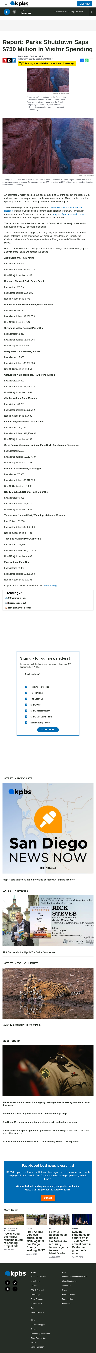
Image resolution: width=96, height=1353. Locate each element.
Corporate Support (38, 1325)
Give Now (85, 3)
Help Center (67, 1304)
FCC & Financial (37, 1290)
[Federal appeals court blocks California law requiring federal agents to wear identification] (59, 1219)
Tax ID (33, 1343)
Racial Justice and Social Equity (11, 1229)
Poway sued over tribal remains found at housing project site (13, 1240)
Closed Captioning (69, 1281)
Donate (48, 1197)
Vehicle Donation (37, 1347)
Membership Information (40, 1334)
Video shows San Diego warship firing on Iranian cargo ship (34, 1113)
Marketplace (25, 13)
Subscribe (48, 729)
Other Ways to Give (38, 1338)
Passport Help (67, 1299)
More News (12, 1210)
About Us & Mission (38, 1277)
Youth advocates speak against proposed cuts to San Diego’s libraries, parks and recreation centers (45, 1132)
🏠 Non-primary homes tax (18, 608)
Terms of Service (37, 1313)
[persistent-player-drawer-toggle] (92, 12)
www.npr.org (50, 585)
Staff (32, 1308)
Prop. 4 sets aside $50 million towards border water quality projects (38, 880)
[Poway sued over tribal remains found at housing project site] (14, 1219)
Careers (34, 1286)
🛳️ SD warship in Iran (15, 598)
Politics (52, 1228)
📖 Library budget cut (15, 603)
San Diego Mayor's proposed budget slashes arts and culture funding (39, 1122)
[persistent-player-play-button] (7, 12)
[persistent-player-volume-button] (14, 12)
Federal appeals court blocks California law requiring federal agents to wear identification (58, 1242)
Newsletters (35, 1281)
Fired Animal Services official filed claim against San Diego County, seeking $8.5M (35, 1241)
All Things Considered (75, 12)
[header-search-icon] (73, 4)
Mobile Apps (35, 1295)
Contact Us (66, 1286)
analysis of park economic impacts (69, 214)
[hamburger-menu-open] (6, 3)
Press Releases (37, 1299)
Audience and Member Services (74, 1277)
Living (29, 1228)
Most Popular (12, 1040)
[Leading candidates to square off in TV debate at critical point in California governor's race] (82, 1219)
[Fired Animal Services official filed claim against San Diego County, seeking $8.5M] (36, 1219)
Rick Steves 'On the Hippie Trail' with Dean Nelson (29, 952)
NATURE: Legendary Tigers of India (21, 1025)
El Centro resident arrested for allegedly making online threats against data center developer (46, 1103)
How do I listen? (68, 1295)
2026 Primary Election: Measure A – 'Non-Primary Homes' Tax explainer (40, 1141)
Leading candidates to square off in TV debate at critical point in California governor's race (82, 1242)
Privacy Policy (36, 1304)
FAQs (64, 1290)
